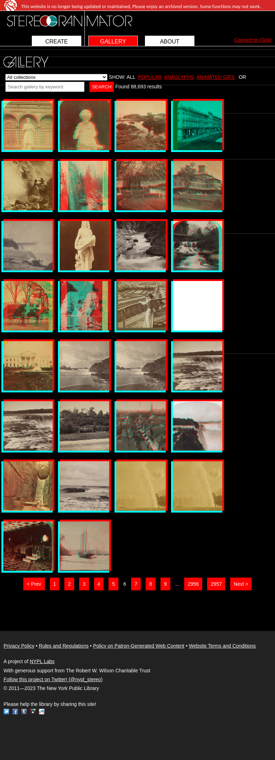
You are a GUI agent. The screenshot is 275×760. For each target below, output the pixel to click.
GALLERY (113, 42)
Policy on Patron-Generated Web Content (138, 646)
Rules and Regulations (64, 646)
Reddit (42, 711)
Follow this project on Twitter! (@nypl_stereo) (53, 679)
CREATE (56, 42)
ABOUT (169, 42)
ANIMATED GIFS (216, 77)
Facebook (15, 711)
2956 (193, 584)
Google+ (33, 711)
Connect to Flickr (252, 40)
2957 (216, 584)
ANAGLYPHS (179, 77)
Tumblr (24, 711)
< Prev (34, 584)
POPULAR (150, 77)
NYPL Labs (42, 661)
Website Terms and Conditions (222, 646)
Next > (241, 584)
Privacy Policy (19, 646)
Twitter (6, 711)
